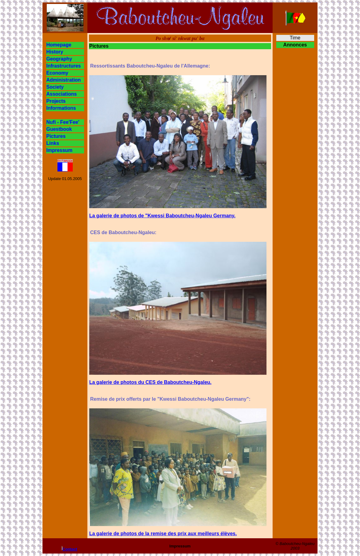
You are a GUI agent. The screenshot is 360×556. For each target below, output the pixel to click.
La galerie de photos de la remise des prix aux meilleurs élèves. (163, 533)
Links (52, 143)
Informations (61, 108)
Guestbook (59, 129)
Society (55, 87)
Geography (59, 58)
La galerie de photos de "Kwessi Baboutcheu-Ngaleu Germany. (162, 215)
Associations (61, 94)
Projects (56, 101)
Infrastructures (63, 65)
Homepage (59, 44)
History (54, 51)
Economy (57, 72)
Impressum (59, 150)
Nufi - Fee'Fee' (62, 122)
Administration (63, 80)
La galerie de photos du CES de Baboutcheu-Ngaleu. (150, 382)
